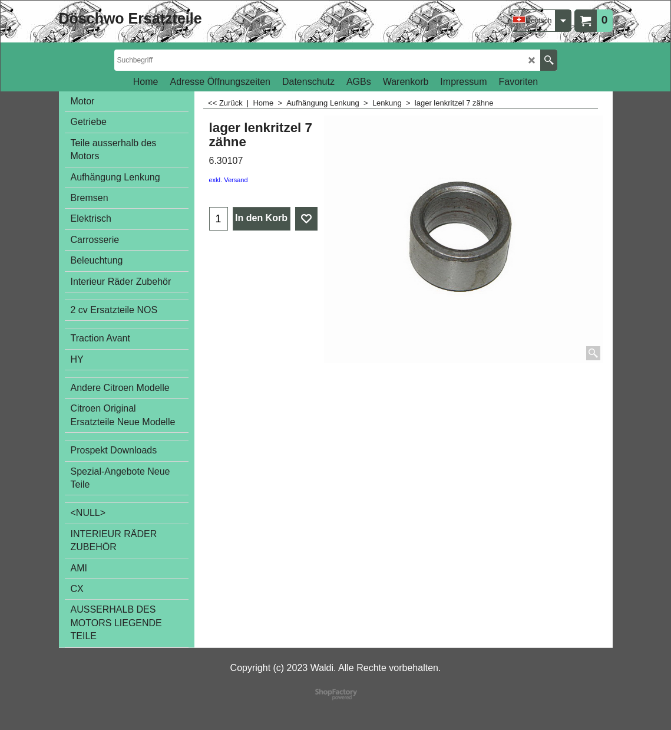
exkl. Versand (228, 179)
